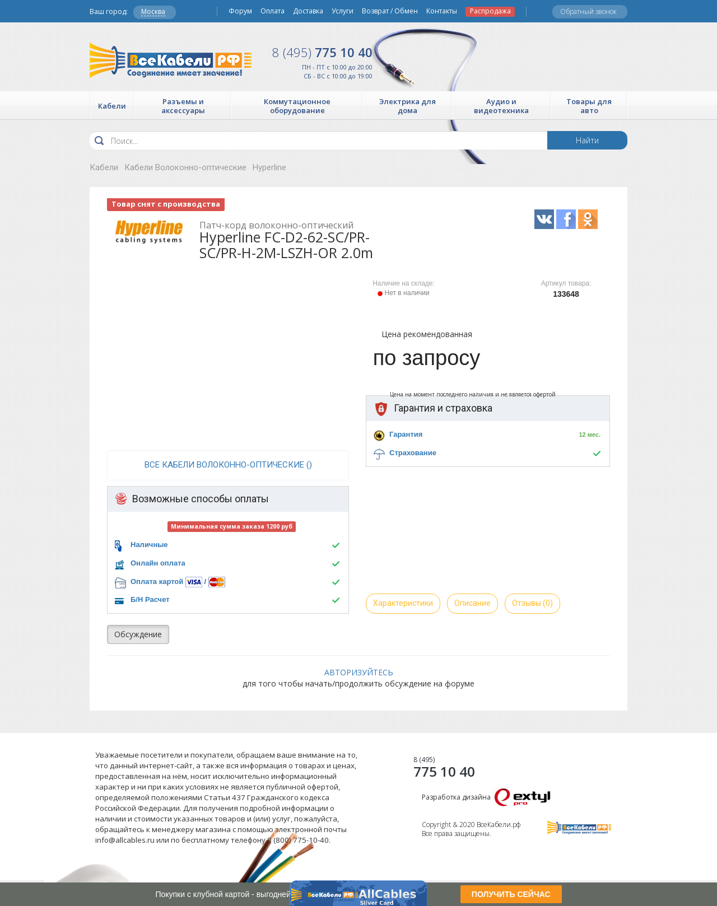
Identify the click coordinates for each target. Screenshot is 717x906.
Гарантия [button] (405, 434)
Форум (240, 11)
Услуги (342, 11)
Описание (472, 603)
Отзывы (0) (532, 603)
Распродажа (490, 11)
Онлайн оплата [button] (158, 563)
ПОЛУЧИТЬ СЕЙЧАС (511, 894)
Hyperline (269, 167)
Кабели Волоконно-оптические (185, 167)
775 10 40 (322, 52)
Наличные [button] (149, 544)
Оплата (272, 11)
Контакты (441, 11)
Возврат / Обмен (390, 11)
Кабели (104, 167)
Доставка (308, 11)
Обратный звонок (588, 11)
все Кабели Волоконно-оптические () (228, 465)
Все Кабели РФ (171, 60)
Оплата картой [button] (157, 581)
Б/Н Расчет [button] (150, 599)
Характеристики (403, 603)
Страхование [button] (412, 453)
